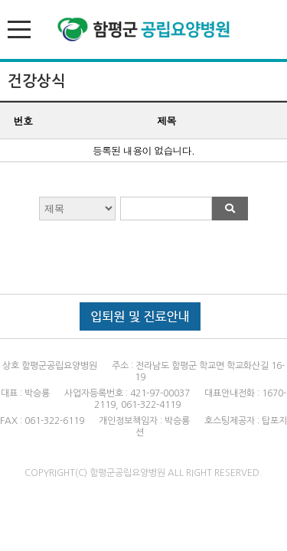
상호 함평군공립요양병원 (49, 365)
